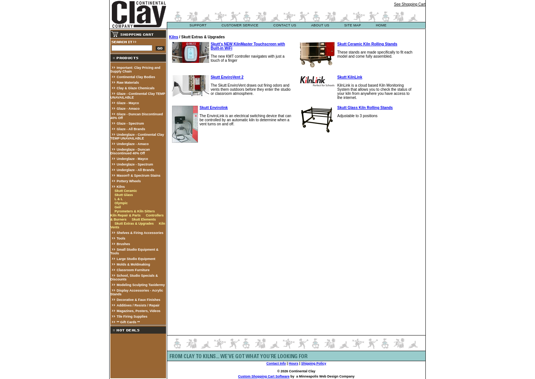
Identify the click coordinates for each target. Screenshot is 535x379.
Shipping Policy (314, 363)
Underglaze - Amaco (133, 144)
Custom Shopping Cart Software (264, 376)
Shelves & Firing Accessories (140, 233)
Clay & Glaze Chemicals (136, 88)
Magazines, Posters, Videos (138, 311)
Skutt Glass (123, 195)
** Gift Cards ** (128, 322)
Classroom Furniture (133, 270)
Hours (293, 363)
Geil (117, 207)
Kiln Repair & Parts (125, 215)
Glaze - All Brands (131, 129)
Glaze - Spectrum (130, 123)
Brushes (123, 244)
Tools (121, 238)
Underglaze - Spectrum (135, 164)
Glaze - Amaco (128, 108)
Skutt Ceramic (125, 191)
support (198, 25)
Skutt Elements (144, 219)
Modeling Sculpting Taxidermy (141, 285)
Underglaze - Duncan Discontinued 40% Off (130, 151)
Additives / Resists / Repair (138, 305)
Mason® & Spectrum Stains (138, 175)
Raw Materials (128, 82)
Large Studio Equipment (136, 259)
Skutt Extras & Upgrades (134, 223)
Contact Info (276, 363)
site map (352, 25)
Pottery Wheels (129, 181)
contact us (284, 25)
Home (381, 25)
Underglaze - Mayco (132, 159)
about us (320, 25)
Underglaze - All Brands (135, 170)
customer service (240, 25)
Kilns (121, 187)
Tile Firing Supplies (132, 316)
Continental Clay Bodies (136, 77)
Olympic (121, 203)
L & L (118, 199)
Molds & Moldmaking (133, 264)
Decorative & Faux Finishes (138, 300)
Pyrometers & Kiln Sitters (134, 211)
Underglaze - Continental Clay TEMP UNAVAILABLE (137, 136)
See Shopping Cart (409, 4)
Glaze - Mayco (128, 103)
